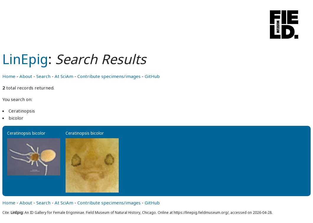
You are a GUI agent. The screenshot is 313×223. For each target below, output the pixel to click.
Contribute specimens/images (109, 76)
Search (43, 76)
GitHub (152, 76)
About (25, 76)
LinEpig (25, 59)
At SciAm (64, 76)
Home (8, 76)
